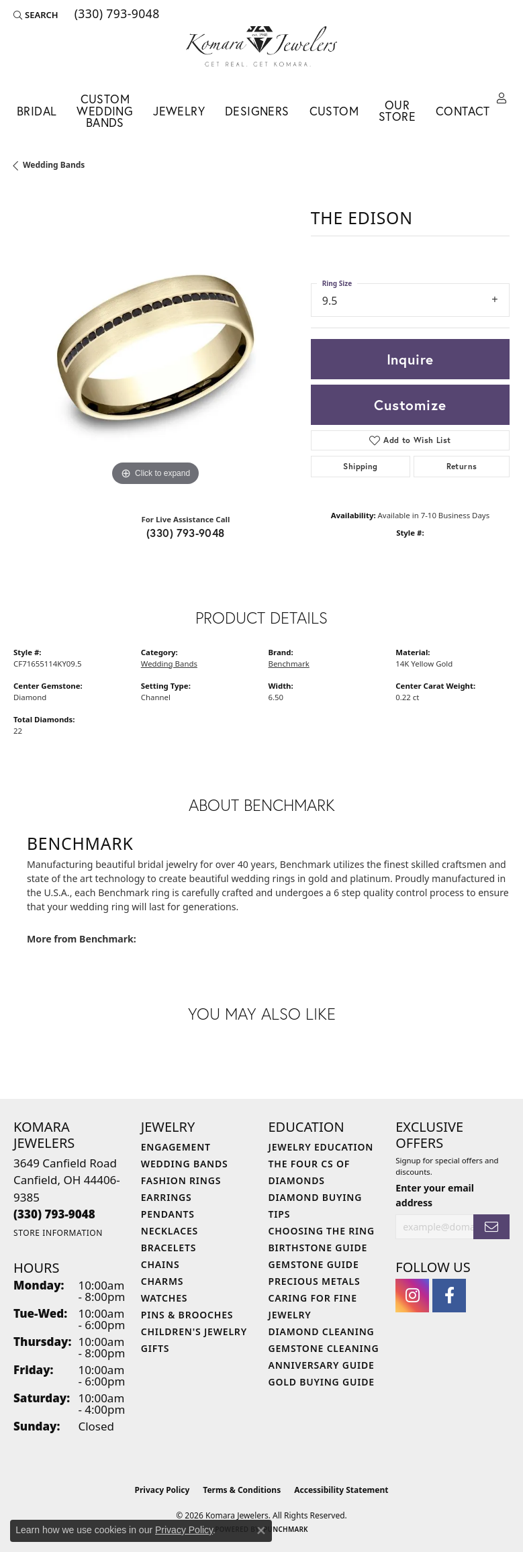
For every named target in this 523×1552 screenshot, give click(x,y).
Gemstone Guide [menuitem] (314, 1264)
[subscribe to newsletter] (491, 1226)
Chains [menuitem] (160, 1264)
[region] (155, 347)
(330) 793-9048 (185, 533)
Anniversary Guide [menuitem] (322, 1365)
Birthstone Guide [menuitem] (318, 1247)
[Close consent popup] (261, 1530)
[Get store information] (58, 1233)
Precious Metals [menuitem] (315, 1281)
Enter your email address (434, 1194)
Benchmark (289, 664)
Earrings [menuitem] (166, 1197)
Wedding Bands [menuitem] (184, 1163)
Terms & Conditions (242, 1490)
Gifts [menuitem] (155, 1348)
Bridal (36, 111)
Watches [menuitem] (164, 1298)
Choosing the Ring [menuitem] (322, 1230)
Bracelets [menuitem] (168, 1247)
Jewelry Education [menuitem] (321, 1147)
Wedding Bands (54, 165)
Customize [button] (410, 404)
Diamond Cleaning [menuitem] (322, 1331)
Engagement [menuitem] (176, 1147)
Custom (334, 111)
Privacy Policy (162, 1490)
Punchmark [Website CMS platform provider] (285, 1529)
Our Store (397, 111)
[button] (35, 14)
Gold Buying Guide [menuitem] (322, 1381)
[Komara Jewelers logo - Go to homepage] (261, 46)
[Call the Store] (54, 1214)
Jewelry (179, 111)
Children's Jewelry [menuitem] (194, 1331)
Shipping (360, 466)
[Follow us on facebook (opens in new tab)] (449, 1295)
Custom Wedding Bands (105, 110)
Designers (257, 111)
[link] (116, 14)
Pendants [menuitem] (168, 1214)
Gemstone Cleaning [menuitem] (324, 1348)
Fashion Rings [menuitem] (181, 1180)
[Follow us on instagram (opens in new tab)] (412, 1295)
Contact (463, 111)
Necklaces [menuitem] (169, 1230)
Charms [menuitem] (162, 1281)
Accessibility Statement (341, 1490)
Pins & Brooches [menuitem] (187, 1314)
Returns (461, 466)
